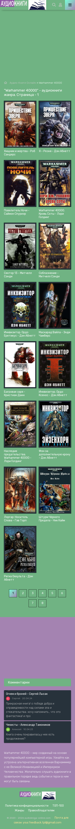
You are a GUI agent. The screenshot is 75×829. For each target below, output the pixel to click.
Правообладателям (41, 810)
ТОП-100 (58, 805)
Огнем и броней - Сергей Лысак (27, 694)
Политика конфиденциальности (26, 805)
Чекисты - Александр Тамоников (28, 725)
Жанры (19, 810)
